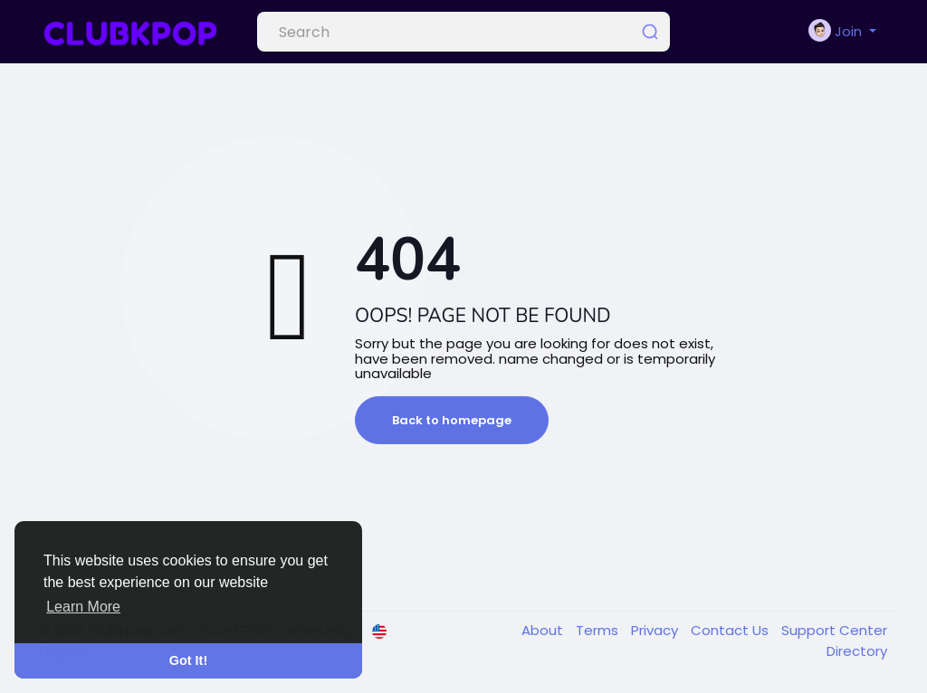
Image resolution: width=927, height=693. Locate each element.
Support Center (834, 630)
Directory (857, 650)
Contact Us (731, 630)
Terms (599, 630)
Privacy (656, 630)
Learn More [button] (83, 606)
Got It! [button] (188, 660)
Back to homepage (451, 420)
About (544, 630)
